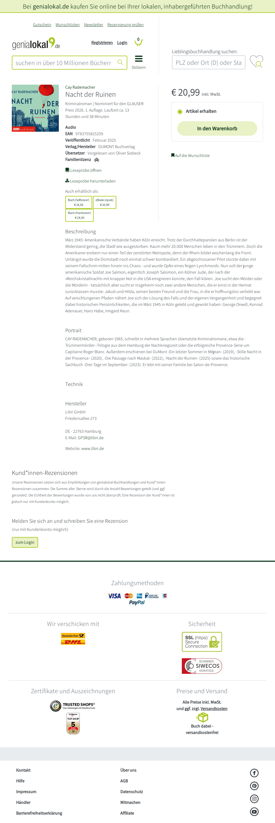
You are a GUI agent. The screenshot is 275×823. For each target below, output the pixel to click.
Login (122, 42)
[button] (139, 64)
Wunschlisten (68, 24)
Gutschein (42, 24)
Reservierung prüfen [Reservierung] (125, 24)
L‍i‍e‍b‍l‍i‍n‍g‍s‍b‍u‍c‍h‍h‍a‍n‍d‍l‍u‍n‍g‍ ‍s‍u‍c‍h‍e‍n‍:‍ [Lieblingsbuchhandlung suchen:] (204, 51)
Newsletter (93, 24)
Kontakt (23, 770)
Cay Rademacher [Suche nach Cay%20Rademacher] (80, 87)
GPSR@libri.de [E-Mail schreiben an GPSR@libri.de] (91, 438)
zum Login (25, 542)
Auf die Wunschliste (190, 155)
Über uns (128, 770)
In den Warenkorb (217, 128)
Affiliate (127, 813)
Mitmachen (130, 802)
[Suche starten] (120, 62)
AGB (124, 781)
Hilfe (20, 781)
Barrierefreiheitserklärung (39, 813)
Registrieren (102, 42)
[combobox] (63, 62)
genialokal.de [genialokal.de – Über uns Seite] (51, 6)
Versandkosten (214, 708)
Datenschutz (131, 792)
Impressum (26, 792)
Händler (23, 802)
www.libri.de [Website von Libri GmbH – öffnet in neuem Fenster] (92, 448)
